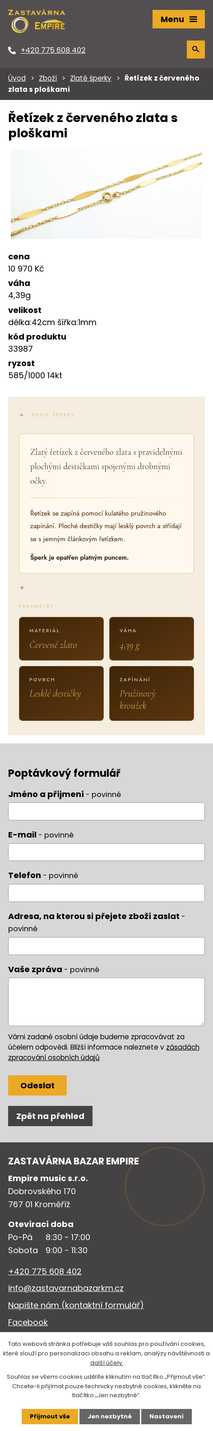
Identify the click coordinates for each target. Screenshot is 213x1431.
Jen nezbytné (110, 1416)
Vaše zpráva (53, 969)
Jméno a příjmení (64, 794)
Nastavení (166, 1416)
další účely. (106, 1363)
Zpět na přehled (50, 1116)
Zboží (48, 78)
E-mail (41, 834)
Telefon (43, 875)
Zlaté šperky (90, 78)
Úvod (17, 78)
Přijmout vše (50, 1416)
